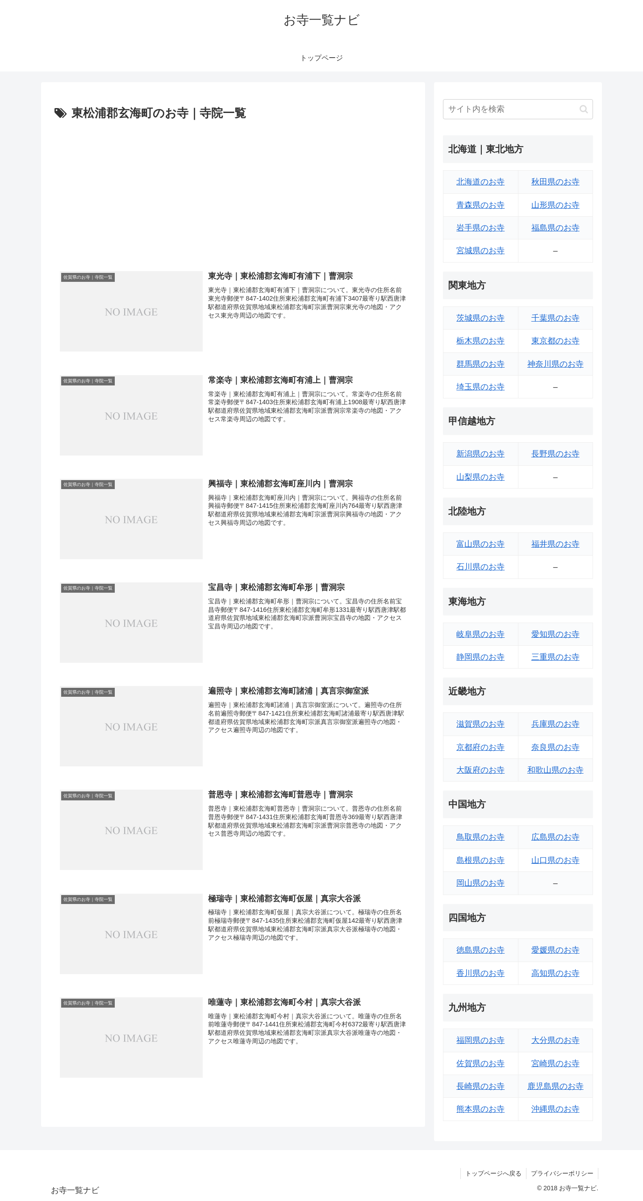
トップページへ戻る (493, 1173)
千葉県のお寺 (555, 318)
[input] (518, 109)
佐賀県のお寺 (480, 1063)
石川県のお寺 (480, 566)
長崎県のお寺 (480, 1086)
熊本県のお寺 (480, 1109)
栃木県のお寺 (480, 340)
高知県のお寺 (555, 973)
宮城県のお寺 (480, 250)
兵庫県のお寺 (555, 724)
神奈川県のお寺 (555, 364)
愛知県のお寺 (555, 634)
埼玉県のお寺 (480, 386)
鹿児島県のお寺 (555, 1086)
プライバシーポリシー (562, 1173)
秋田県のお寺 (555, 181)
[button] (584, 109)
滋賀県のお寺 (480, 724)
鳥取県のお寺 (480, 837)
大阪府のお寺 (480, 770)
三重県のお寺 (555, 657)
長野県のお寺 (555, 453)
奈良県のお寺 (555, 747)
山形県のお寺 (555, 205)
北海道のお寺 (480, 181)
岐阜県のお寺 (480, 634)
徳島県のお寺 (480, 950)
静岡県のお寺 (480, 657)
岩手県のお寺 (480, 227)
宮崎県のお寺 (555, 1063)
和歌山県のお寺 (555, 770)
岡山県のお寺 (480, 883)
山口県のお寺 (555, 860)
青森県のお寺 (480, 205)
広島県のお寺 (555, 837)
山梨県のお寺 (480, 477)
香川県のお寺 (480, 973)
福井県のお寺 (555, 544)
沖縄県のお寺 (555, 1109)
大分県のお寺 (555, 1040)
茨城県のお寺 (480, 318)
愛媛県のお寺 (555, 950)
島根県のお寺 (480, 860)
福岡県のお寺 (480, 1040)
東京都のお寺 (555, 340)
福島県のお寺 (555, 227)
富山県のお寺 (480, 544)
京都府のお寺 (480, 747)
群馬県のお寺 (480, 364)
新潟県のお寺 (480, 453)
